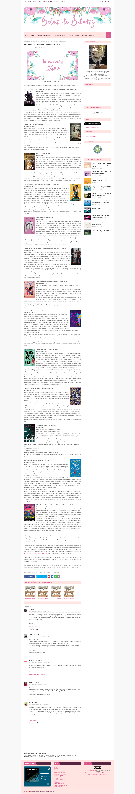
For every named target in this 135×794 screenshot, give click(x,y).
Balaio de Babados (91, 136)
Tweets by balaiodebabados (91, 127)
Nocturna (44, 553)
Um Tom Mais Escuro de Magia (32, 553)
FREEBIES (56, 1)
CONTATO (62, 1)
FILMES (39, 1)
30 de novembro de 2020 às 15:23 (39, 611)
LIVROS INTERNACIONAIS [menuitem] (44, 35)
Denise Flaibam (34, 635)
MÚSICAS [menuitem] (84, 35)
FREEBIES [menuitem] (91, 35)
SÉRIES (44, 1)
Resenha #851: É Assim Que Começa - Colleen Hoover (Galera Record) (101, 187)
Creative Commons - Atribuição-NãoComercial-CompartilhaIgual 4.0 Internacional (97, 773)
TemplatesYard (35, 791)
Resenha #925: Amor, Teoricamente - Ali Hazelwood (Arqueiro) (101, 179)
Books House (33, 703)
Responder (31, 629)
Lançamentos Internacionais (38, 41)
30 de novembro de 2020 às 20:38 (39, 662)
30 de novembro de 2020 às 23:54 (39, 704)
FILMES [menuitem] (71, 35)
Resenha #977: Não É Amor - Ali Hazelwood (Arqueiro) (101, 172)
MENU (29, 1)
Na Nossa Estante (35, 660)
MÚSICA (50, 1)
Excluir (37, 629)
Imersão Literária (33, 627)
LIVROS (34, 1)
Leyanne (32, 609)
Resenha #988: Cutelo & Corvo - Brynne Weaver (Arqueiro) (101, 216)
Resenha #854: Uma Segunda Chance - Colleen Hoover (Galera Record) (101, 165)
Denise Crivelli (34, 682)
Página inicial (27, 41)
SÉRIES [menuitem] (77, 35)
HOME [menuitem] (26, 35)
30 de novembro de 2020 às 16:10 (39, 637)
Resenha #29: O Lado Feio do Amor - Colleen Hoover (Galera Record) (101, 201)
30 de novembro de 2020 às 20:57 (39, 684)
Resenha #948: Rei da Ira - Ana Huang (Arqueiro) (101, 223)
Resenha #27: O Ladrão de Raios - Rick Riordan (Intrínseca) (101, 231)
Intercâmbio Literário (32, 572)
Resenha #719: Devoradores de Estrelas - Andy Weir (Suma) (101, 194)
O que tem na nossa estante (37, 674)
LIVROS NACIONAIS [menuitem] (60, 35)
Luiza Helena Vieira (29, 47)
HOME (25, 1)
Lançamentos (41, 572)
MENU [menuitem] (32, 35)
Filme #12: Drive (96, 208)
